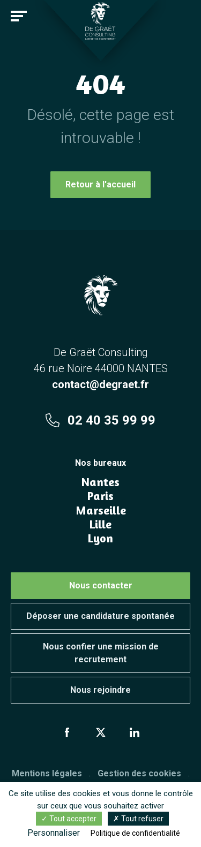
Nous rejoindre (100, 690)
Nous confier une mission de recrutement (101, 652)
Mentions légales (47, 773)
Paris (100, 496)
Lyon (100, 538)
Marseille (101, 510)
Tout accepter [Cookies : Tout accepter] (68, 818)
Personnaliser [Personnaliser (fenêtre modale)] (53, 833)
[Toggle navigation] (19, 16)
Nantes (100, 482)
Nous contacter (100, 585)
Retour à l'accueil (100, 184)
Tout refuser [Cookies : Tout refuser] (138, 818)
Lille (100, 524)
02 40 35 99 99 (100, 420)
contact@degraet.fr (100, 384)
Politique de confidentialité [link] (135, 833)
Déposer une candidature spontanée (100, 616)
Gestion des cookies (139, 773)
